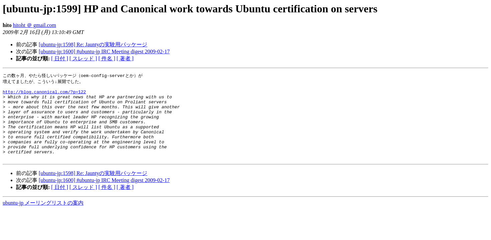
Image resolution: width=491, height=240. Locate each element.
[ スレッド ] (83, 58)
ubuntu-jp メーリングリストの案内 (43, 218)
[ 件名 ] (106, 58)
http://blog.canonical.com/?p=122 (44, 94)
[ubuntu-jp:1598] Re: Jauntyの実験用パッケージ (93, 44)
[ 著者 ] (125, 58)
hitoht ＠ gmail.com (34, 25)
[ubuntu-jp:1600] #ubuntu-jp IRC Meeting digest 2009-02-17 (104, 51)
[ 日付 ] (59, 58)
